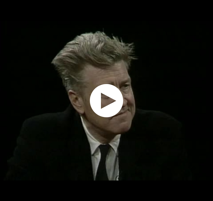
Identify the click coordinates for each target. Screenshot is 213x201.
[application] (106, 100)
